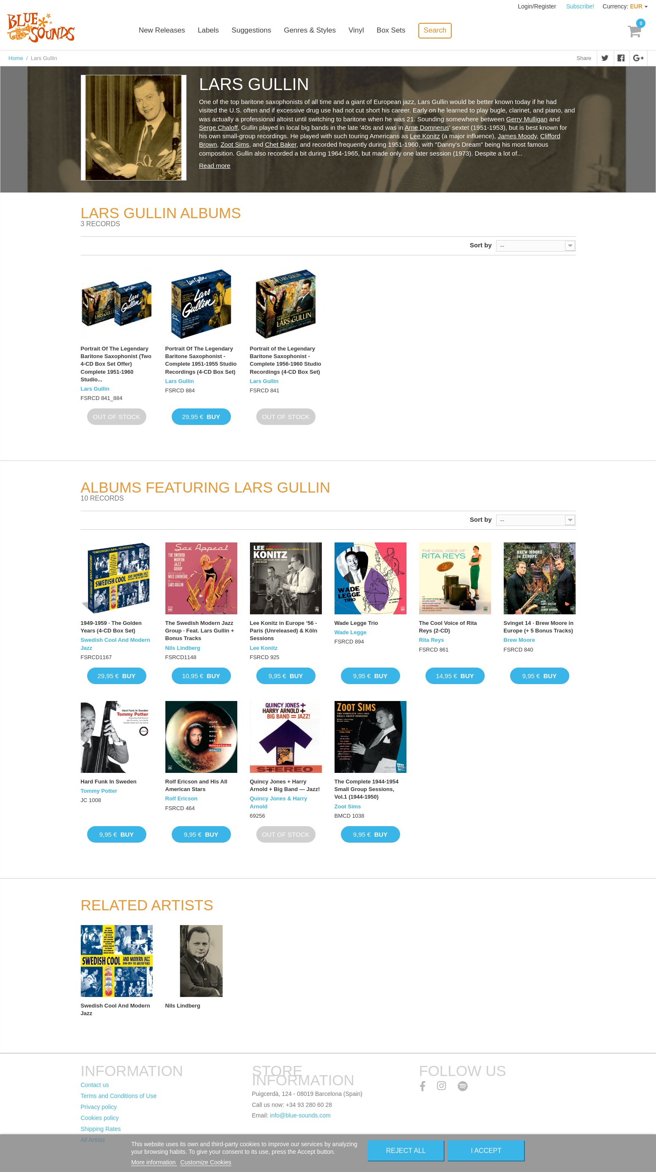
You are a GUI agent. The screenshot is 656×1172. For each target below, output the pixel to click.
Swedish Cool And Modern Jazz (115, 644)
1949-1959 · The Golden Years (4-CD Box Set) (111, 627)
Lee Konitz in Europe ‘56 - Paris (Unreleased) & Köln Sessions (284, 630)
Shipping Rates (101, 1128)
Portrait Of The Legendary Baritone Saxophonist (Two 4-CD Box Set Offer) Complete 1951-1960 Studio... (116, 364)
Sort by (481, 245)
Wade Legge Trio (357, 623)
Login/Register (538, 6)
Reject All (406, 1150)
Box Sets (392, 31)
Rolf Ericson (181, 798)
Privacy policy (99, 1107)
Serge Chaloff (218, 127)
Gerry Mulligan (527, 119)
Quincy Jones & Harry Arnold (278, 802)
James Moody (517, 136)
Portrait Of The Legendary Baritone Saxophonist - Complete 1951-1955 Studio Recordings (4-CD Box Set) (201, 360)
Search (436, 30)
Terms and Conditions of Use (119, 1096)
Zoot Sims (234, 144)
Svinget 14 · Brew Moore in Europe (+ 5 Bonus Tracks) (539, 627)
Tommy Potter (99, 791)
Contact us (95, 1085)
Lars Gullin (95, 389)
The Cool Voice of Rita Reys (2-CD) (448, 627)
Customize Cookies (205, 1162)
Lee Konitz (425, 136)
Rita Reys (431, 640)
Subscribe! (580, 6)
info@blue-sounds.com (300, 1115)
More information (154, 1162)
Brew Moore (519, 640)
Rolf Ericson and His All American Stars (196, 785)
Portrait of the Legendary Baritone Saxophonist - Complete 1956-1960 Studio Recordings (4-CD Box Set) (285, 360)
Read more (215, 165)
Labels (209, 31)
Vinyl (357, 31)
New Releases (163, 31)
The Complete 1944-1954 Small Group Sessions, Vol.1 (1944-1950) (367, 789)
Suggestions (252, 31)
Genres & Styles (311, 31)
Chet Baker (280, 144)
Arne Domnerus (427, 127)
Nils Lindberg (182, 648)
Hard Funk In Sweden (109, 781)
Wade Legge (351, 632)
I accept (486, 1150)
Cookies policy (100, 1117)
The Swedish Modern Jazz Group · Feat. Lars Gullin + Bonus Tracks (199, 630)
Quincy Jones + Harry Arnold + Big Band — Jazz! (285, 785)
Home (15, 58)
